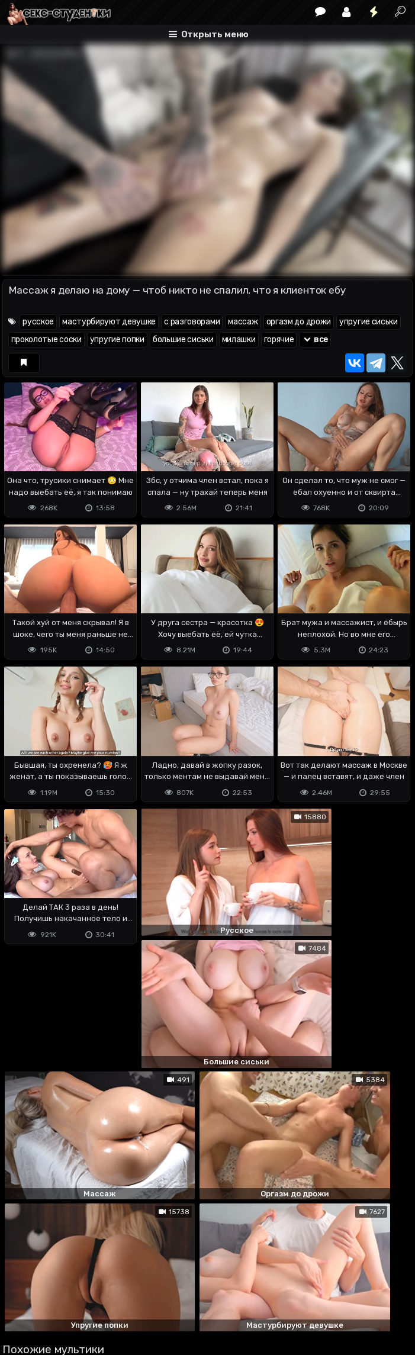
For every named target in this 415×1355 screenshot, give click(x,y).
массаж (243, 322)
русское (38, 322)
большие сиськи (183, 339)
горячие (279, 339)
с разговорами (192, 322)
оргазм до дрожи (299, 322)
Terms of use (63, 1299)
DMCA (21, 1299)
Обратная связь (125, 1299)
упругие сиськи (368, 322)
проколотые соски (46, 339)
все (315, 339)
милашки (239, 339)
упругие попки (117, 339)
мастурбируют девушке (109, 322)
